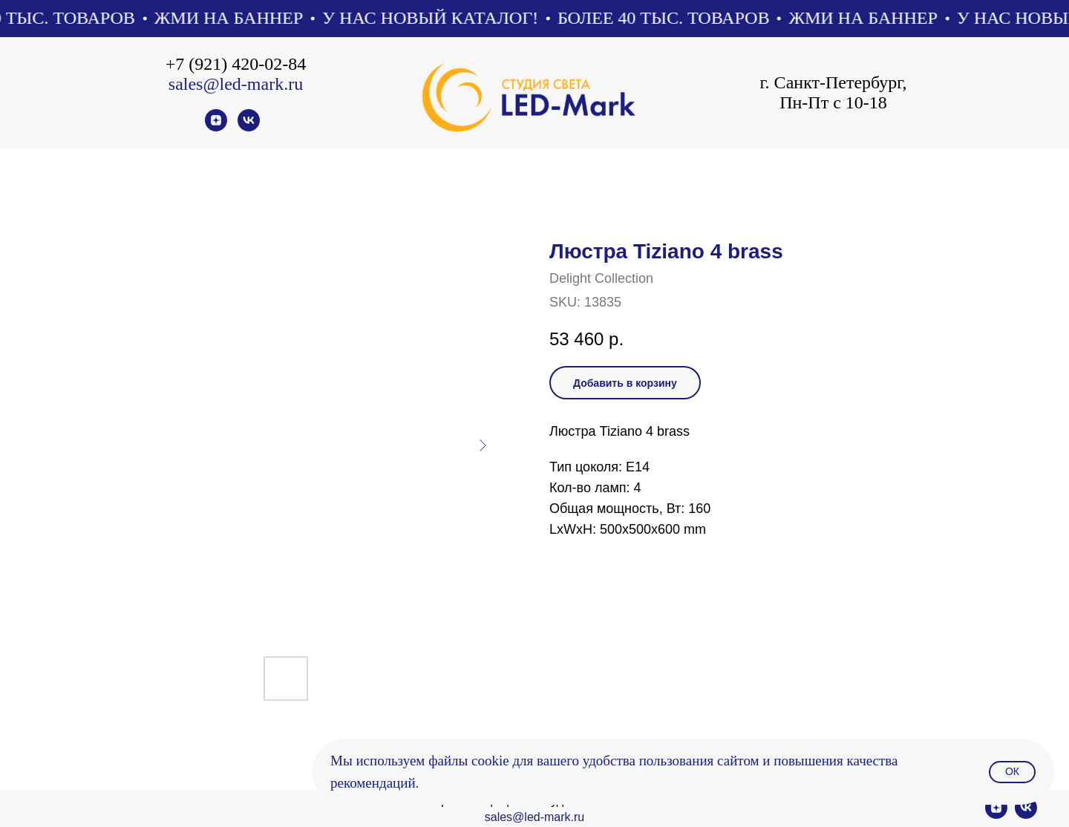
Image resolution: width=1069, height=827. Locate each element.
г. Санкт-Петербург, (832, 82)
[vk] (249, 127)
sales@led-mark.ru (236, 84)
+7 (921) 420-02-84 (236, 63)
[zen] (216, 127)
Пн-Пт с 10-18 (833, 102)
